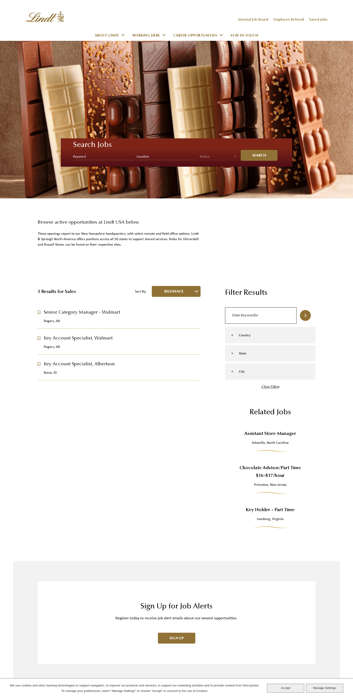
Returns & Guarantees (59, 603)
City (242, 214)
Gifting (114, 593)
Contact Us (49, 564)
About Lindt (107, 35)
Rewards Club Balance (59, 622)
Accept (285, 688)
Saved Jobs (318, 20)
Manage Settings (324, 688)
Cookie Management (196, 622)
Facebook (306, 555)
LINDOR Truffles (122, 574)
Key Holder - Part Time (270, 352)
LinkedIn (313, 555)
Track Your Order (55, 574)
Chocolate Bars (122, 584)
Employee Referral (289, 20)
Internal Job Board (253, 20)
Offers (113, 603)
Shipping (46, 584)
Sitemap (183, 651)
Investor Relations (194, 584)
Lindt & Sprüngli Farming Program (140, 670)
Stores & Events (191, 574)
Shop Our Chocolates (128, 564)
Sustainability (120, 660)
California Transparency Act (204, 603)
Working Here (146, 35)
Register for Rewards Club (63, 613)
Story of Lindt (121, 651)
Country (244, 178)
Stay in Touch (244, 35)
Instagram (299, 555)
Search (305, 157)
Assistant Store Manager (270, 276)
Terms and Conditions (198, 632)
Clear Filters (270, 229)
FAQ (41, 593)
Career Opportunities (195, 35)
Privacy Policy (189, 613)
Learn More (48, 651)
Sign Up (176, 480)
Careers (183, 564)
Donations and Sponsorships (205, 642)
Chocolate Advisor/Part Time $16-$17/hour (270, 314)
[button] (39, 154)
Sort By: (140, 134)
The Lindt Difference (126, 641)
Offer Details (119, 613)
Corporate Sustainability (200, 593)
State (242, 196)
